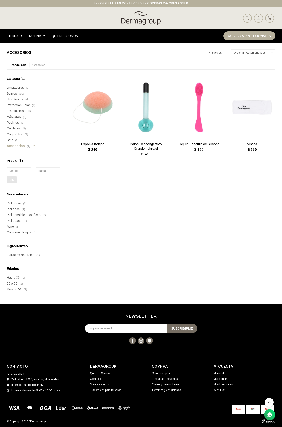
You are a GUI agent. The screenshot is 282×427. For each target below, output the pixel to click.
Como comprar (161, 373)
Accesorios (38, 65)
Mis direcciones (223, 384)
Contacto (95, 378)
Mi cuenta (219, 373)
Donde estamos (99, 384)
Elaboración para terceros (105, 390)
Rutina (35, 36)
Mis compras (221, 378)
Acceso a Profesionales (249, 36)
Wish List (219, 390)
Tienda (12, 36)
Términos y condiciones (166, 390)
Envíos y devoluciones (165, 384)
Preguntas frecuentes (165, 378)
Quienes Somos (65, 36)
